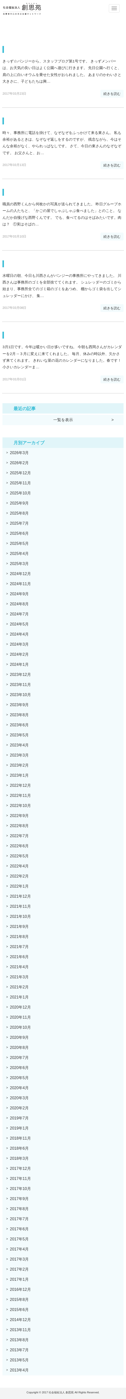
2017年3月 (19, 1259)
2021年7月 (19, 947)
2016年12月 (20, 1289)
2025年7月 (19, 523)
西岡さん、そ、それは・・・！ (45, 335)
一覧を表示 (63, 420)
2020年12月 (20, 1007)
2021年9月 (19, 926)
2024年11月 (20, 584)
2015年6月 (19, 1310)
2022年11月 (20, 795)
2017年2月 (19, 1269)
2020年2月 (19, 1108)
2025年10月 (20, 493)
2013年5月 (19, 1360)
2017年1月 (19, 1279)
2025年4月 (19, 553)
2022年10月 (20, 806)
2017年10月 (20, 1189)
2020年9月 (19, 1037)
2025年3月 (19, 564)
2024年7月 (19, 614)
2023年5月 (19, 735)
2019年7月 (19, 1118)
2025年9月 (19, 503)
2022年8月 (19, 826)
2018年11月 (20, 1138)
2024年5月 (19, 624)
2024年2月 (19, 654)
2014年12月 (20, 1320)
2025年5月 (19, 543)
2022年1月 (19, 886)
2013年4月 (19, 1370)
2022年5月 (19, 856)
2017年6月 (19, 1229)
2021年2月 (19, 987)
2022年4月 (19, 866)
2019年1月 (19, 1128)
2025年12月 (20, 473)
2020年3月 (19, 1098)
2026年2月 (19, 463)
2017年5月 (19, 1239)
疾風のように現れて (32, 264)
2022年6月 (19, 846)
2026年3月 (19, 453)
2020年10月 (20, 1027)
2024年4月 (19, 634)
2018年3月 (19, 1158)
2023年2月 (19, 765)
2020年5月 (19, 1078)
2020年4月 (19, 1088)
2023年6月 (19, 725)
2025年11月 (20, 483)
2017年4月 (19, 1249)
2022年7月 (19, 836)
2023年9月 (19, 705)
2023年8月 (19, 715)
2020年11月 (20, 1017)
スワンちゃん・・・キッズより (46, 49)
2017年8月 (19, 1209)
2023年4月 (19, 745)
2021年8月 (19, 937)
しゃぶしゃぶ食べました (38, 192)
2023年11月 (20, 685)
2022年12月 (20, 785)
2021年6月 (19, 957)
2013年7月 (19, 1350)
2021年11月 (20, 906)
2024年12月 (20, 574)
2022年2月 (19, 876)
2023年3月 (19, 755)
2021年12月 (20, 896)
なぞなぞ (18, 121)
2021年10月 (20, 916)
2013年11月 (20, 1330)
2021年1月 (19, 997)
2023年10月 (20, 695)
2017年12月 (20, 1168)
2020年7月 (19, 1058)
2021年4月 (19, 967)
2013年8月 (19, 1340)
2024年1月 (19, 664)
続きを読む (112, 94)
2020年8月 (19, 1047)
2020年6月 (19, 1068)
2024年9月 (19, 594)
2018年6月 (19, 1148)
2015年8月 (19, 1299)
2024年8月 (19, 604)
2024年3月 (19, 644)
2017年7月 (19, 1219)
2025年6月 (19, 533)
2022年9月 (19, 816)
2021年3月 (19, 977)
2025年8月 (19, 513)
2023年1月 (19, 775)
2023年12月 (20, 674)
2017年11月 (20, 1178)
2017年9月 (19, 1199)
